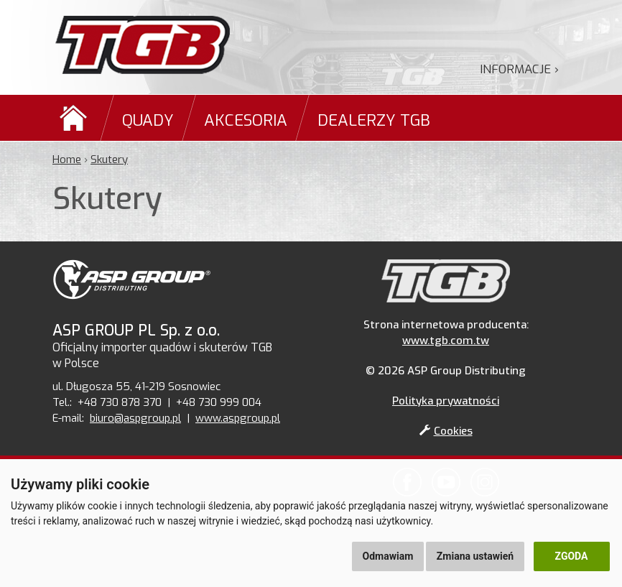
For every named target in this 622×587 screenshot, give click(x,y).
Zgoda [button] (571, 556)
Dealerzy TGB (373, 120)
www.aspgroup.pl (237, 418)
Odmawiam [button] (388, 556)
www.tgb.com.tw (445, 340)
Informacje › (519, 69)
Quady (148, 120)
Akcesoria (245, 120)
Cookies (446, 431)
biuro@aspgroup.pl (135, 418)
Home (66, 159)
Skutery (109, 159)
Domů (76, 118)
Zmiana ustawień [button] (475, 556)
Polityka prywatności (445, 401)
